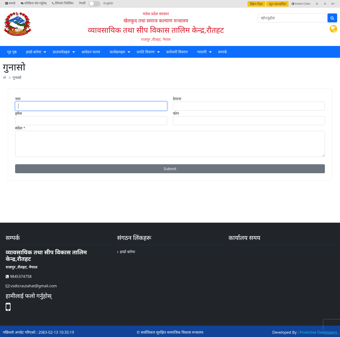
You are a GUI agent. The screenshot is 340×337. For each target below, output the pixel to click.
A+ (333, 4)
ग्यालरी (201, 51)
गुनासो (17, 77)
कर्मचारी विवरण (177, 51)
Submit (170, 168)
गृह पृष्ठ (12, 51)
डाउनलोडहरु (61, 51)
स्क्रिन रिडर (256, 4)
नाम (18, 98)
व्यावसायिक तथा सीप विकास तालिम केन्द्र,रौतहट (156, 30)
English (108, 3)
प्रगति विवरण (146, 51)
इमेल (18, 113)
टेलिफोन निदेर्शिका (62, 3)
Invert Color (301, 4)
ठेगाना (177, 98)
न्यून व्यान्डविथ (277, 4)
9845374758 (19, 276)
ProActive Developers (318, 332)
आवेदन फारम (90, 51)
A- (317, 4)
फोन (176, 113)
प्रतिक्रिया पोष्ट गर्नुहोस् (33, 3)
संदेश (18, 128)
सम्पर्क (10, 3)
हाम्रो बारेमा (33, 51)
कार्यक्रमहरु (117, 51)
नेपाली (82, 3)
